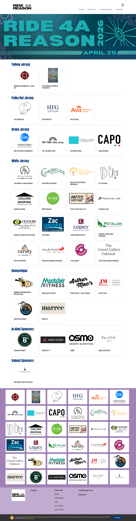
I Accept (117, 518)
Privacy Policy (30, 518)
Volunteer (119, 9)
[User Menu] (123, 4)
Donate (81, 9)
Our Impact (59, 506)
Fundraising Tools (106, 9)
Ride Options (59, 498)
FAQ (56, 502)
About (57, 494)
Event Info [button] (91, 9)
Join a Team (59, 510)
